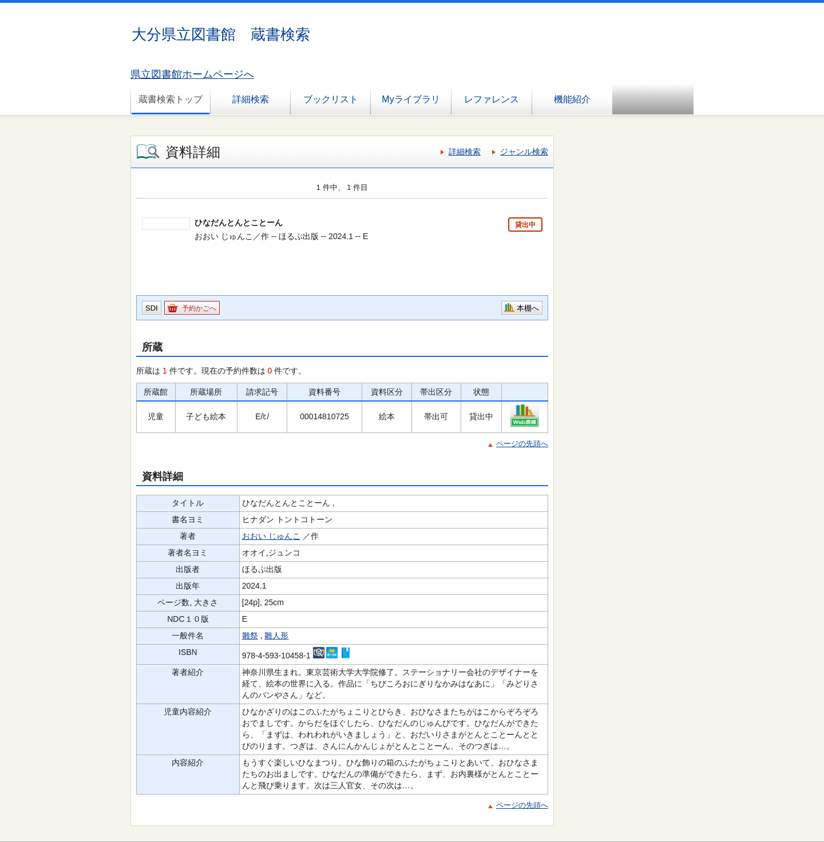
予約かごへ (199, 308)
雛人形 (276, 635)
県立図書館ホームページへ (192, 74)
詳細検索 (250, 99)
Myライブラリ (410, 99)
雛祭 (250, 635)
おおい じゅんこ (271, 536)
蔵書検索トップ (170, 99)
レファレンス (491, 99)
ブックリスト (330, 99)
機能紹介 (572, 99)
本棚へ (528, 308)
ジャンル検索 (524, 151)
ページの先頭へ (522, 443)
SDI (151, 308)
